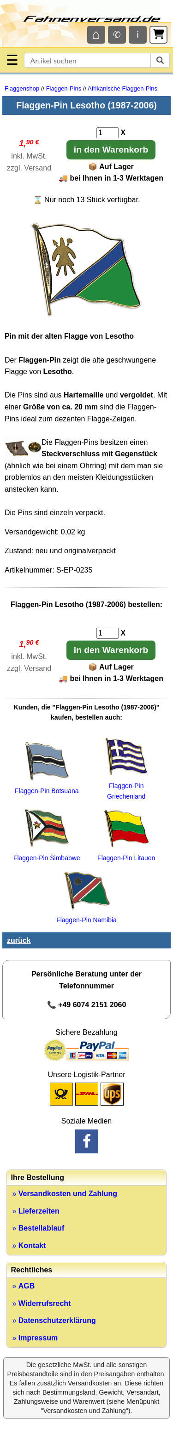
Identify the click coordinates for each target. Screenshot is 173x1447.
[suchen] (160, 60)
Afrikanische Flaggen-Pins (122, 88)
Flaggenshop (22, 88)
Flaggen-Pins (64, 88)
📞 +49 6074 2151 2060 (86, 1005)
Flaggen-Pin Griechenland (126, 786)
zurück (19, 940)
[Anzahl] (107, 132)
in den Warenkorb (111, 149)
